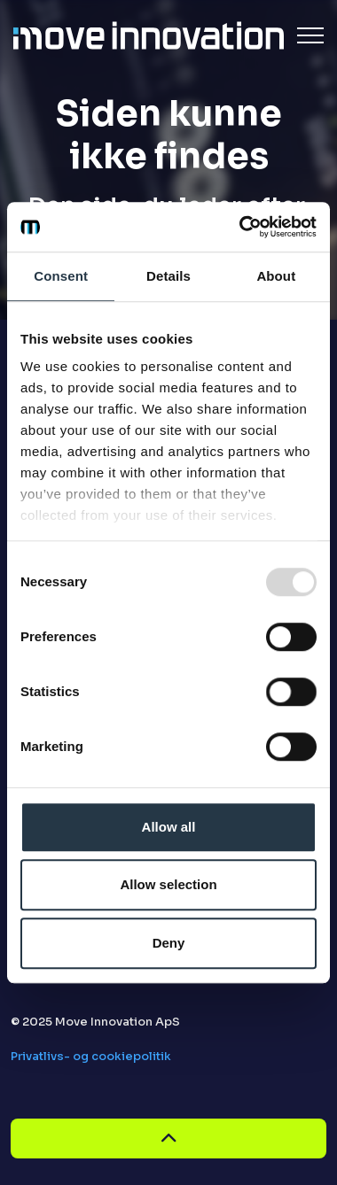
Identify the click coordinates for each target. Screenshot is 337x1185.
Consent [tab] (61, 275)
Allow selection (168, 884)
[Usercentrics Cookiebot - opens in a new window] (241, 226)
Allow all (169, 826)
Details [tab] (168, 275)
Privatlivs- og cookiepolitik (91, 1056)
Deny (169, 942)
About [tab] (275, 275)
